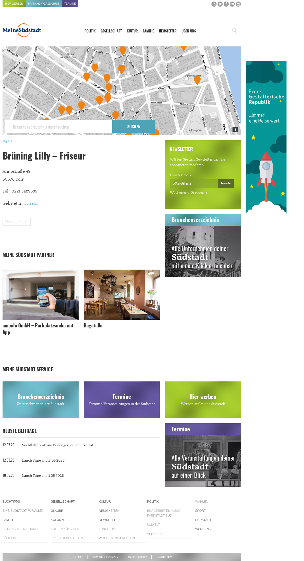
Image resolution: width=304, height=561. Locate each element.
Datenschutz (137, 557)
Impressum (164, 557)
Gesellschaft (111, 31)
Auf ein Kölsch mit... (67, 529)
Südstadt (203, 520)
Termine (70, 3)
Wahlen (201, 501)
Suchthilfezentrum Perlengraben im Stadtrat (48, 445)
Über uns (189, 31)
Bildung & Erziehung (20, 529)
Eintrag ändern (17, 222)
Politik (90, 31)
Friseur (7, 142)
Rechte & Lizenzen (105, 557)
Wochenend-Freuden (187, 193)
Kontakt (76, 557)
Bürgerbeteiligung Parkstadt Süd (164, 513)
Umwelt (153, 525)
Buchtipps (11, 501)
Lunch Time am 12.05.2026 (34, 461)
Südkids (9, 538)
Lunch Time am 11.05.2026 (33, 476)
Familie (148, 31)
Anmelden (226, 183)
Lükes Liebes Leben (67, 538)
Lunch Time (179, 175)
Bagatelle (93, 326)
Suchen (133, 127)
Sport (200, 511)
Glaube (57, 511)
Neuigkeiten (109, 511)
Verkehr (154, 534)
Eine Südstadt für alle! (23, 511)
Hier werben (14, 3)
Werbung (203, 529)
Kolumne (58, 520)
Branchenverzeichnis (43, 3)
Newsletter (167, 31)
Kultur (132, 31)
